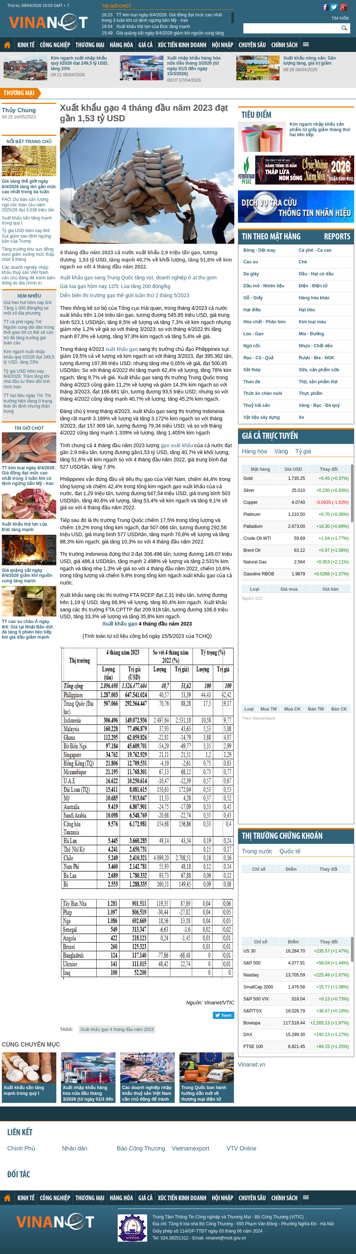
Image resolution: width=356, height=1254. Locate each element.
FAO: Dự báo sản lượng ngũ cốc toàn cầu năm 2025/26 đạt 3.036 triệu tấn (28, 205)
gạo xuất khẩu (177, 445)
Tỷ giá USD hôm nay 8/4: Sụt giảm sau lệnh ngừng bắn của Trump (26, 236)
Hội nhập (222, 45)
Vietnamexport (190, 1148)
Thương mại (90, 45)
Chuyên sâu (252, 45)
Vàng (281, 451)
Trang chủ (7, 45)
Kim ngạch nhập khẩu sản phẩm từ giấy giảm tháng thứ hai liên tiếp (320, 129)
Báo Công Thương (141, 1148)
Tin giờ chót (117, 6)
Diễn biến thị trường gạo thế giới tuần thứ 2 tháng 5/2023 (124, 295)
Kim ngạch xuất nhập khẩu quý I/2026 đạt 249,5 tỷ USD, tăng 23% (79, 63)
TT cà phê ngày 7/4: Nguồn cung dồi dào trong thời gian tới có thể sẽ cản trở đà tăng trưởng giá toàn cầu (29, 332)
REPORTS (337, 237)
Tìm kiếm (340, 18)
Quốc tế (290, 851)
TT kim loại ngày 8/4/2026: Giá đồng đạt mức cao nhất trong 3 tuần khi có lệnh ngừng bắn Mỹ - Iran (162, 17)
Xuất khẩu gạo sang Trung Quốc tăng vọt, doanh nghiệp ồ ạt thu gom (138, 277)
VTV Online (241, 1148)
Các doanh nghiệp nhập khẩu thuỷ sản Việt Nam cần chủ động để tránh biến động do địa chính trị (28, 275)
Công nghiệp (55, 45)
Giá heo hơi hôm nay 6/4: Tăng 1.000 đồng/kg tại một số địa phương (28, 308)
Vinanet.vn (251, 1064)
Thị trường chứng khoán (282, 836)
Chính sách (284, 45)
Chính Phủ (21, 1148)
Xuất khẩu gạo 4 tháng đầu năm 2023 (117, 1029)
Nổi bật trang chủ (29, 141)
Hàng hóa (121, 45)
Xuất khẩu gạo (119, 624)
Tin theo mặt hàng (271, 237)
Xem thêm (306, 44)
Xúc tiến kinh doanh (182, 45)
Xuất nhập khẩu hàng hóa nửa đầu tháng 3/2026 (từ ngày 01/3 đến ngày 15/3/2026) (194, 66)
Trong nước (257, 851)
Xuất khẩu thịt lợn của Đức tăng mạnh (146, 26)
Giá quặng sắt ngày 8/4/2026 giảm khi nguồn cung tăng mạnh (163, 36)
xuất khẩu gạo (122, 349)
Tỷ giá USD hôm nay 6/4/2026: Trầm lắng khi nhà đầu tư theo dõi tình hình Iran (27, 379)
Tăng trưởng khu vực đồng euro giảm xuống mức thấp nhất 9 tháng (28, 254)
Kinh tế (26, 45)
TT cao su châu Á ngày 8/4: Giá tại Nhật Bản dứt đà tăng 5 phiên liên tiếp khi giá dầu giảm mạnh (27, 629)
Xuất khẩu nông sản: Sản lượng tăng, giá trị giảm (309, 61)
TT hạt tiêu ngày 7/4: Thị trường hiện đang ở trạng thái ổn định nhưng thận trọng (28, 403)
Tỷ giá (303, 451)
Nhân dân (74, 1148)
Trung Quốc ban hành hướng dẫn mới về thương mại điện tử (203, 1093)
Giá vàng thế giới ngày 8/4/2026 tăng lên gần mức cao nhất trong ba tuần (29, 186)
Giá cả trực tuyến (270, 436)
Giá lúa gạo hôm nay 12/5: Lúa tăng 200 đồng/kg (115, 286)
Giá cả (145, 45)
